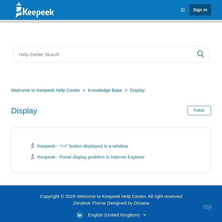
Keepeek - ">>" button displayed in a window (82, 146)
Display (137, 90)
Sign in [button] (200, 9)
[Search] (111, 54)
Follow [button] (199, 110)
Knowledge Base (105, 90)
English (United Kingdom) (114, 214)
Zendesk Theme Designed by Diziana (111, 203)
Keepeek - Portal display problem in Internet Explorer (91, 156)
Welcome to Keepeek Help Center (45, 90)
